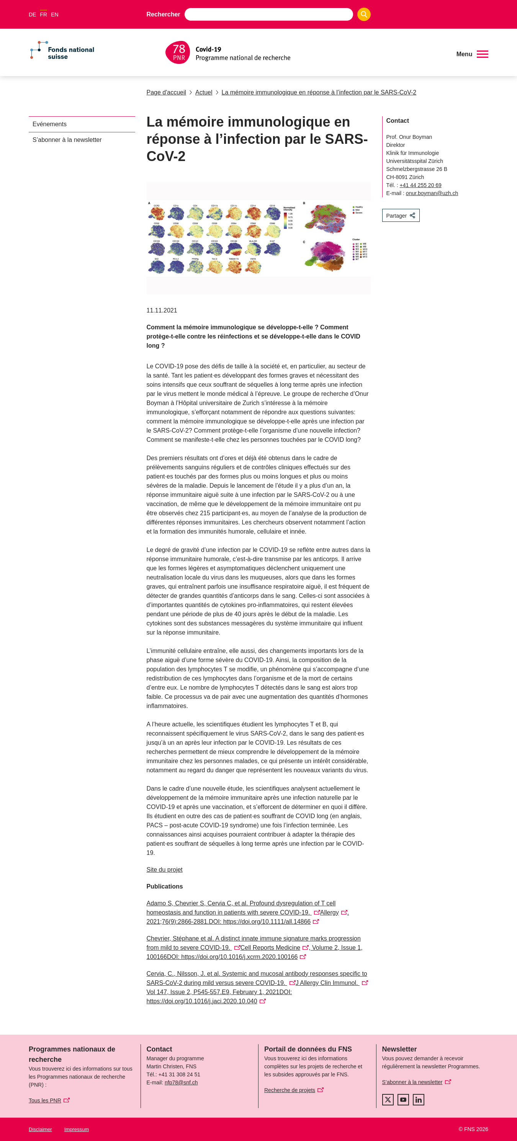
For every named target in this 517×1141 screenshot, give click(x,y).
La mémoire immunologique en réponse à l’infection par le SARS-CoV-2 (316, 92)
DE (32, 14)
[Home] (306, 52)
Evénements (50, 124)
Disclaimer (40, 1129)
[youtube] (403, 1099)
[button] (472, 54)
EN (54, 14)
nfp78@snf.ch (181, 1082)
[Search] (364, 14)
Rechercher (163, 14)
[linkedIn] (418, 1099)
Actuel (200, 92)
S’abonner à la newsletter (67, 140)
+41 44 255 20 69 (421, 185)
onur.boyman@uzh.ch (432, 193)
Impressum (76, 1129)
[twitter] (388, 1099)
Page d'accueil (167, 92)
